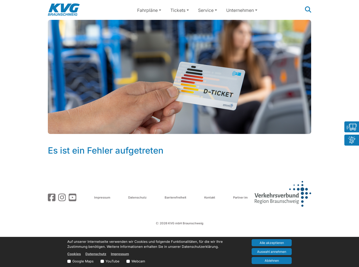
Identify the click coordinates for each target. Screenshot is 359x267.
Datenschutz (137, 197)
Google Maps (83, 261)
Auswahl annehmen (271, 252)
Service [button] (206, 10)
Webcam (138, 261)
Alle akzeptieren (272, 243)
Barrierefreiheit (175, 197)
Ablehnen (272, 260)
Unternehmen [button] (240, 10)
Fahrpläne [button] (147, 10)
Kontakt (209, 197)
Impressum (102, 197)
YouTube (113, 261)
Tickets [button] (177, 10)
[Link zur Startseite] (64, 9)
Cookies (74, 254)
